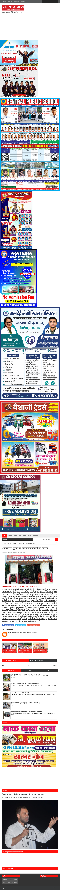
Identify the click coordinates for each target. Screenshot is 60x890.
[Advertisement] (31, 27)
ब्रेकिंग (24, 552)
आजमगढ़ (10, 536)
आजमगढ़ (20, 552)
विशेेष (8, 882)
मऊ (20, 536)
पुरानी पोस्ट (55, 665)
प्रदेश (15, 536)
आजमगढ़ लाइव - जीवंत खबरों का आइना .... (16, 888)
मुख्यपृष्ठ (28, 665)
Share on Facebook (8, 625)
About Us (9, 1)
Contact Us (16, 1)
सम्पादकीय (35, 536)
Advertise (23, 1)
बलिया (24, 536)
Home (4, 1)
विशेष (29, 536)
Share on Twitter (20, 625)
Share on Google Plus (33, 625)
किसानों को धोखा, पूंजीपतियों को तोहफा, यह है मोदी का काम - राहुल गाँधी (23, 794)
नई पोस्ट (3, 665)
